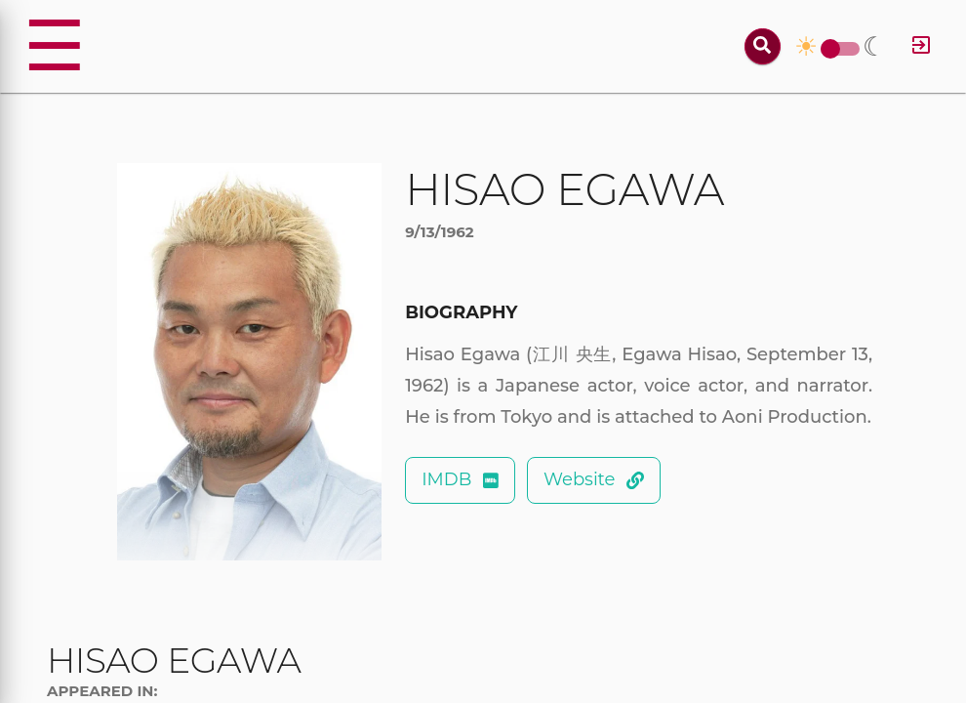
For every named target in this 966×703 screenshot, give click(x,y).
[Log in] (921, 46)
